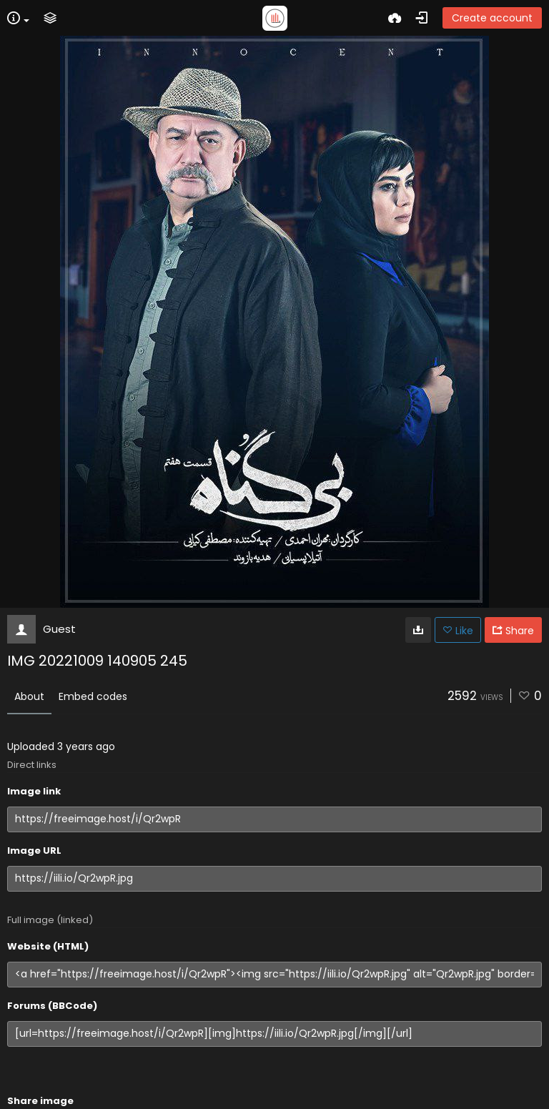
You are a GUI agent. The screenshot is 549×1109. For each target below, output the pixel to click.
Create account (492, 18)
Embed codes (93, 696)
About (29, 696)
